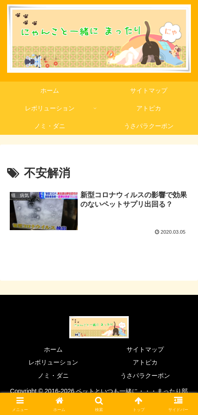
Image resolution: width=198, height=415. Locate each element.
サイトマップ (145, 349)
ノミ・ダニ (53, 375)
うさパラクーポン (145, 375)
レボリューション (53, 362)
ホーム (53, 349)
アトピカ (145, 362)
